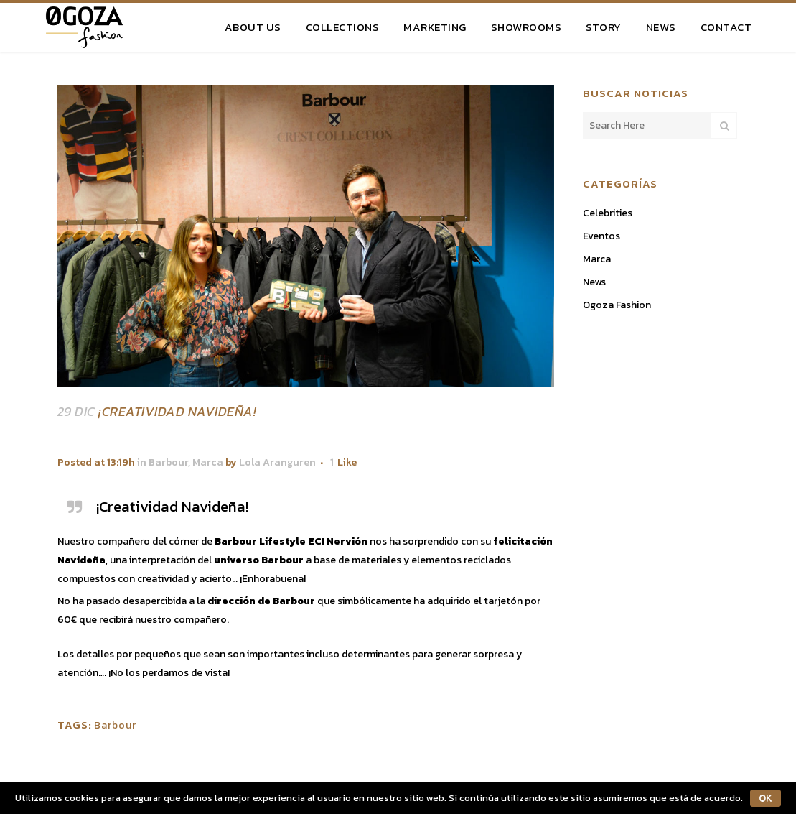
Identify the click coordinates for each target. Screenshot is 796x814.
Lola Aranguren (277, 462)
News (594, 282)
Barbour (168, 462)
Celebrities (607, 213)
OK (765, 798)
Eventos (601, 236)
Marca (207, 462)
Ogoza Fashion (617, 305)
